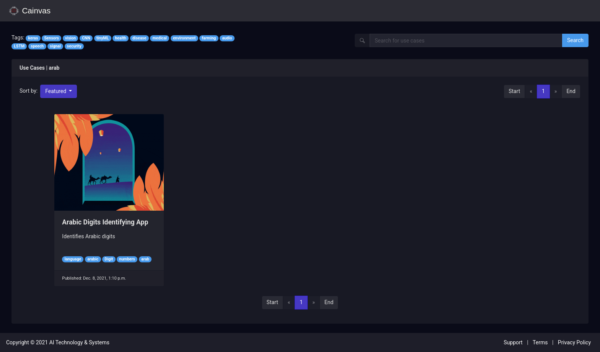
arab (145, 259)
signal (55, 46)
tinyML (102, 38)
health (120, 38)
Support (513, 342)
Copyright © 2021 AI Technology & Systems (57, 342)
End (571, 91)
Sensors (51, 38)
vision (70, 38)
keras (33, 38)
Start (514, 91)
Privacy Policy (574, 342)
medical (159, 38)
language (73, 259)
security (74, 46)
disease (139, 38)
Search (575, 40)
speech (37, 46)
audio (227, 38)
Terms (540, 342)
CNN (86, 38)
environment (184, 38)
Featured (56, 91)
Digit (108, 259)
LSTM (19, 46)
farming (209, 38)
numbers (127, 259)
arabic (92, 259)
